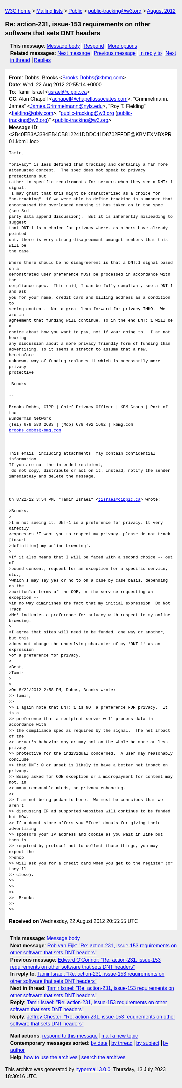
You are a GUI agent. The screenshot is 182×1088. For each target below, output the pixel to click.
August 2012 (161, 11)
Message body (63, 46)
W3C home (18, 11)
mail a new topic (120, 1035)
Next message (74, 53)
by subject (147, 1043)
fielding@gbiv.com (32, 113)
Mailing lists (49, 11)
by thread (122, 1043)
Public (75, 11)
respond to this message (69, 1035)
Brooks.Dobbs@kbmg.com (92, 77)
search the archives (103, 1057)
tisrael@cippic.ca (67, 92)
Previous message (115, 53)
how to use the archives (51, 1057)
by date (99, 1043)
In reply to (150, 53)
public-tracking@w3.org (114, 11)
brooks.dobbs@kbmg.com (35, 430)
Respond (94, 46)
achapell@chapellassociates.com (90, 99)
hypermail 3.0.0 (92, 1069)
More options (122, 46)
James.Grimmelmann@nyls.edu (66, 106)
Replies (42, 60)
